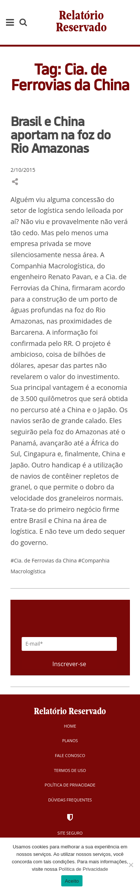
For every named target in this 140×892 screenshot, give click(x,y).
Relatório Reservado (81, 22)
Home (70, 726)
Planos (70, 740)
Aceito (72, 881)
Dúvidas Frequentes (70, 800)
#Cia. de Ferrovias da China (44, 560)
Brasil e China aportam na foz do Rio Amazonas (60, 134)
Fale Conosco (70, 755)
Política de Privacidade (70, 785)
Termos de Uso (70, 770)
